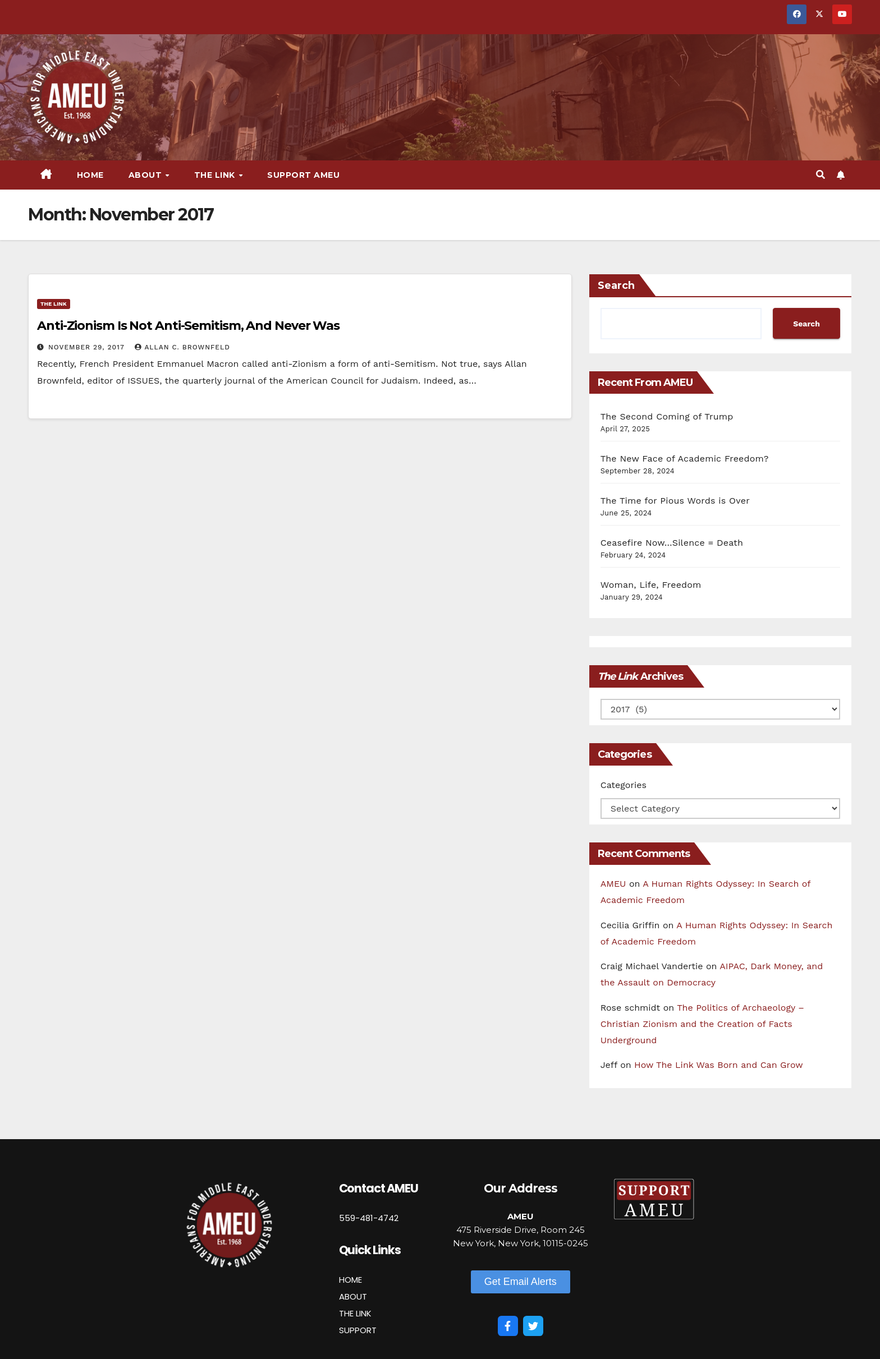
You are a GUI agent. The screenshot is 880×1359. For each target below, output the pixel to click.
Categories (624, 785)
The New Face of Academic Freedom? (685, 458)
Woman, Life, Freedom (651, 584)
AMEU (613, 883)
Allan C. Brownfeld (182, 347)
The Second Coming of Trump (667, 416)
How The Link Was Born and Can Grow (718, 1064)
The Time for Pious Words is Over (675, 500)
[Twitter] (533, 1326)
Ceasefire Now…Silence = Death (672, 542)
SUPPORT (358, 1330)
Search (616, 285)
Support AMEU (303, 175)
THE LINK (355, 1313)
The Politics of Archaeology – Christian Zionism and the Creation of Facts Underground (702, 1023)
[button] (820, 174)
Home (90, 175)
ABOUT (353, 1296)
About (146, 175)
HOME (350, 1280)
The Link (216, 175)
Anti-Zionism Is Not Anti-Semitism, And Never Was (188, 325)
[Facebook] (508, 1326)
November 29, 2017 (87, 347)
